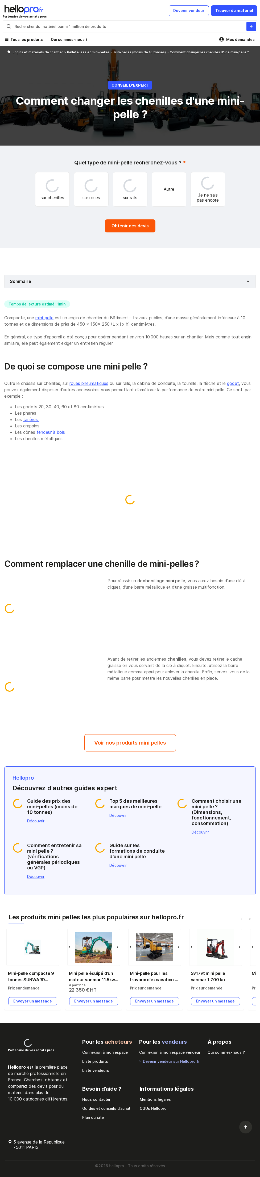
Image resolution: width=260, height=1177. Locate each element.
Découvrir (35, 821)
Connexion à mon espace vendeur (169, 1052)
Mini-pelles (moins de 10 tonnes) (140, 52)
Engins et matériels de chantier (38, 52)
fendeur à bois (50, 432)
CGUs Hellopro (153, 1108)
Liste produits (95, 1061)
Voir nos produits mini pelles (130, 743)
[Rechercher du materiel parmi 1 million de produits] (251, 26)
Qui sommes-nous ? (69, 39)
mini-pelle (44, 317)
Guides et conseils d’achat (106, 1108)
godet (233, 383)
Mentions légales (155, 1099)
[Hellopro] (9, 52)
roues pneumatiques (88, 383)
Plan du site (93, 1117)
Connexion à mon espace (105, 1052)
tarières (31, 419)
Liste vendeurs (95, 1070)
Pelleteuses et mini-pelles (88, 52)
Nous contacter (96, 1099)
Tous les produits (26, 39)
